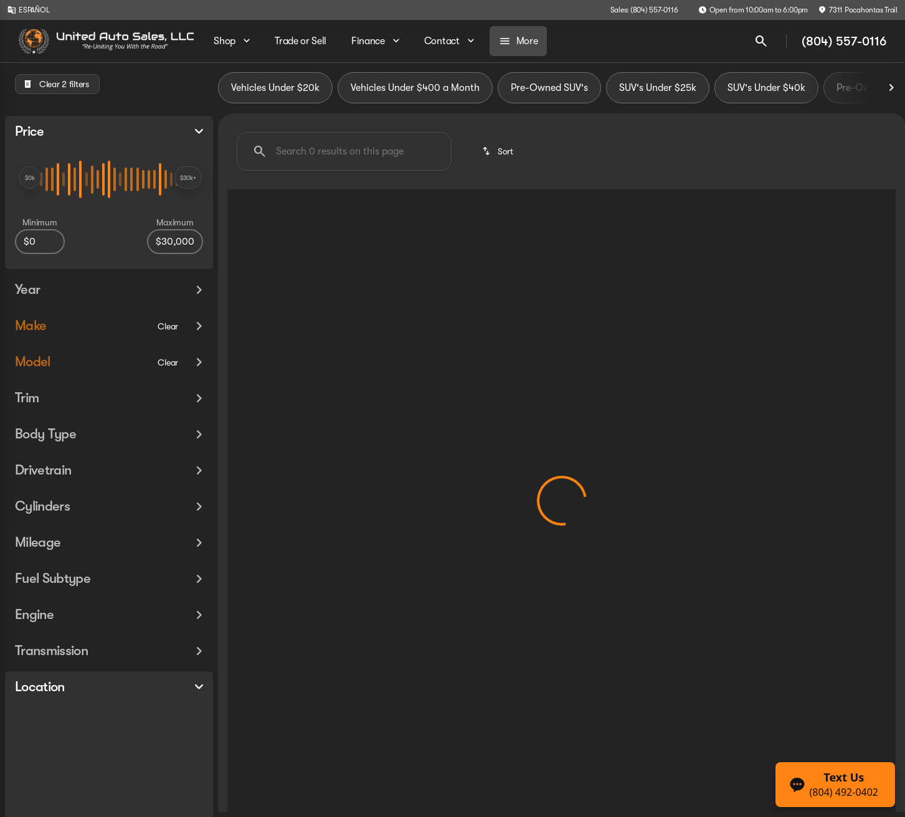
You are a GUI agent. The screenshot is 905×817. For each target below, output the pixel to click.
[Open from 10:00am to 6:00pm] (753, 9)
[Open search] (761, 41)
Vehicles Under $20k (275, 92)
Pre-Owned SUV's (549, 92)
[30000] (175, 241)
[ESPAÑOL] (28, 9)
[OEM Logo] (34, 41)
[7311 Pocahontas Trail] (857, 9)
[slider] (30, 177)
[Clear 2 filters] (57, 84)
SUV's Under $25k (657, 92)
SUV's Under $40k (766, 92)
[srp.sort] (498, 156)
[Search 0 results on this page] (344, 156)
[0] (40, 241)
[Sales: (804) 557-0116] (644, 9)
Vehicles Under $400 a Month (415, 92)
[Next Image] (891, 93)
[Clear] (168, 326)
